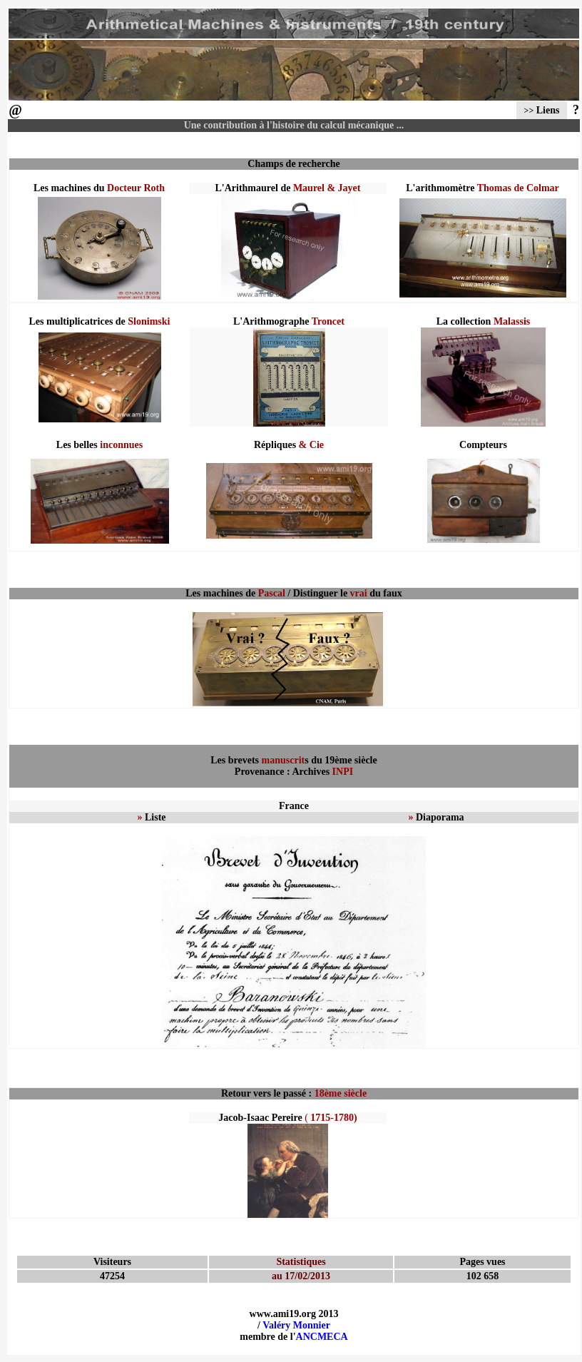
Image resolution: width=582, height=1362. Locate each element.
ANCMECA (322, 1336)
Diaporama (436, 817)
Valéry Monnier (296, 1325)
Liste (151, 817)
